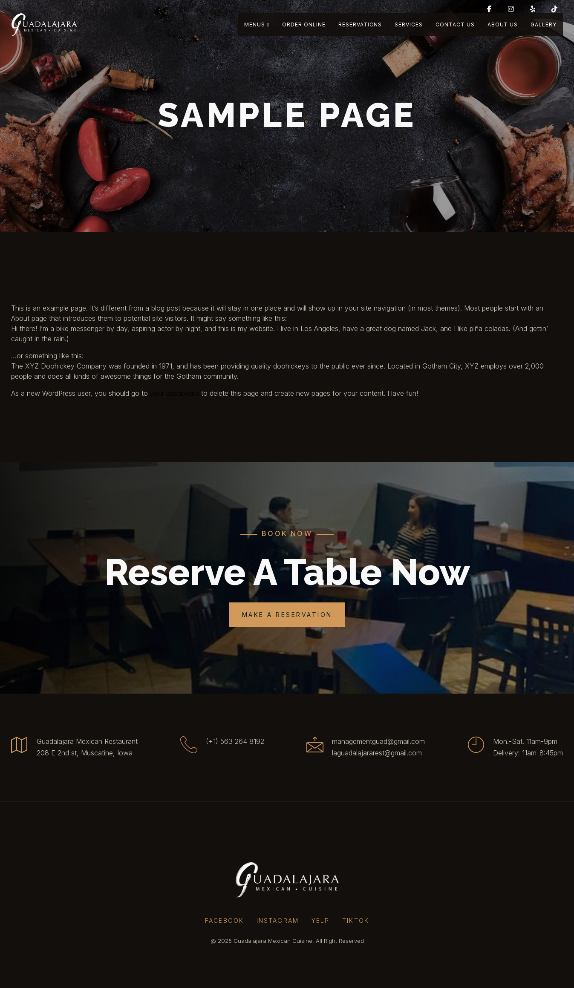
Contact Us (455, 24)
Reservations (360, 24)
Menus (256, 24)
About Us (502, 24)
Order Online (304, 24)
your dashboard (174, 393)
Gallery (544, 24)
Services (409, 24)
